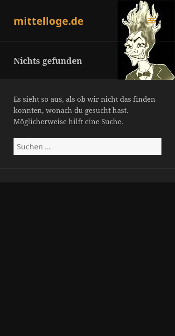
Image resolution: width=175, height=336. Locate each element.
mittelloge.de (49, 21)
